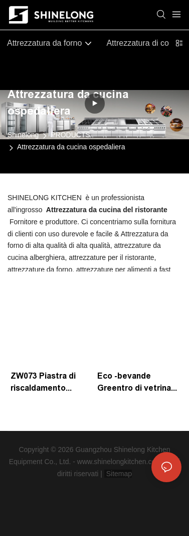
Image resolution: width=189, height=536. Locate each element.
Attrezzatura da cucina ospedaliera (71, 147)
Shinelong (23, 135)
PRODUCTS (70, 135)
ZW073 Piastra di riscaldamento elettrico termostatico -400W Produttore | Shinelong (49, 383)
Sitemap (118, 474)
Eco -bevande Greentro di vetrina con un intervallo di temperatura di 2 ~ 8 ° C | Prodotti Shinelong (136, 383)
